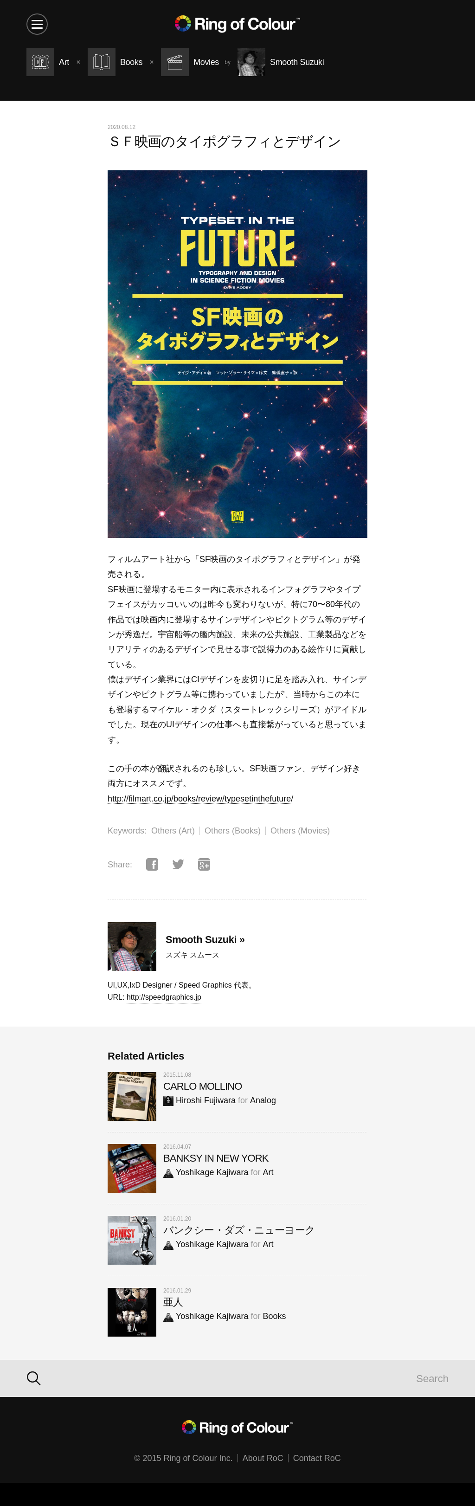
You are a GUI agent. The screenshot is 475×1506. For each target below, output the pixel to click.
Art (268, 1172)
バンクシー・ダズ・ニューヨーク (239, 1230)
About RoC (263, 1458)
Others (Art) (173, 830)
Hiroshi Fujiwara (199, 1100)
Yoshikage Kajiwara (205, 1172)
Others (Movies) (300, 830)
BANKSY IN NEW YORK (216, 1158)
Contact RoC (317, 1458)
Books (274, 1316)
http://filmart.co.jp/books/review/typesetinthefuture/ (200, 798)
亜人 (173, 1302)
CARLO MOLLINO (202, 1086)
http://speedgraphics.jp (164, 997)
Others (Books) (233, 830)
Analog (263, 1100)
